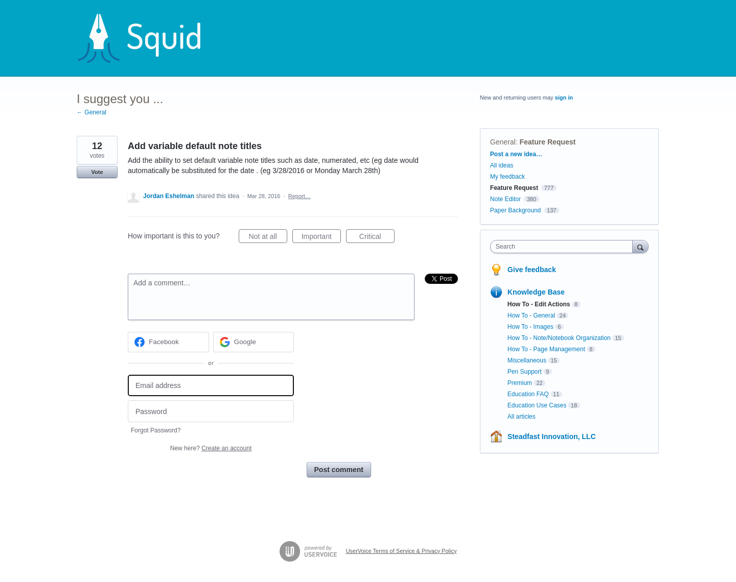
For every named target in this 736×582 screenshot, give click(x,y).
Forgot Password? (155, 430)
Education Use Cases (537, 405)
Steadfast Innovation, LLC (552, 436)
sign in (564, 97)
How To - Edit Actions (539, 304)
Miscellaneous (527, 360)
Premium (520, 382)
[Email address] (211, 386)
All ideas (501, 165)
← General (91, 112)
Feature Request (547, 142)
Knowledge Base (536, 292)
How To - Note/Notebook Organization (559, 338)
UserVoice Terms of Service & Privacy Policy (401, 551)
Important (321, 238)
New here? (210, 448)
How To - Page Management (546, 349)
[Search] (640, 246)
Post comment (338, 470)
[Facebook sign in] (168, 342)
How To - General (531, 315)
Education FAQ (528, 394)
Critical (377, 238)
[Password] (211, 411)
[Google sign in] (253, 342)
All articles (522, 416)
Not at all (268, 238)
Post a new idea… (516, 154)
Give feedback (532, 269)
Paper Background (515, 210)
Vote (97, 172)
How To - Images (531, 326)
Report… (299, 196)
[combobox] (564, 246)
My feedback (507, 176)
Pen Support (525, 371)
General (503, 142)
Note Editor (505, 199)
